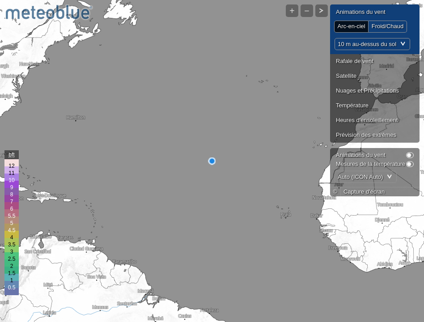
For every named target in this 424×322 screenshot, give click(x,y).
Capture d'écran (364, 191)
